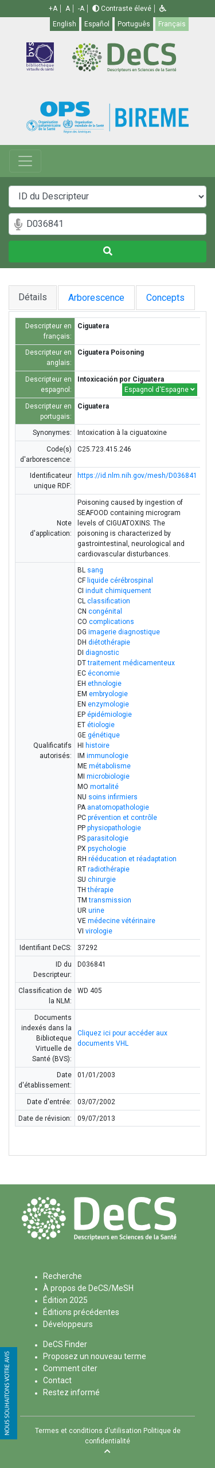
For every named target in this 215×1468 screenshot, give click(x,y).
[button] (163, 9)
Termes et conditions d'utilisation (88, 1431)
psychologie (107, 849)
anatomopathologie (118, 807)
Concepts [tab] (171, 297)
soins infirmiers (113, 797)
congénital (105, 611)
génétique (104, 735)
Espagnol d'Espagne (159, 390)
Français (172, 24)
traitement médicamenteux (131, 663)
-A (81, 9)
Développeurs (68, 1324)
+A (53, 9)
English (64, 24)
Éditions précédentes (81, 1312)
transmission (110, 900)
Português (134, 24)
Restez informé (71, 1392)
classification (108, 601)
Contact (57, 1380)
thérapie (101, 890)
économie (104, 673)
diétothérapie (109, 642)
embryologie (108, 694)
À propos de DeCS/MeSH (88, 1288)
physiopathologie (114, 828)
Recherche (62, 1276)
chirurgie (102, 880)
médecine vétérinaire (121, 921)
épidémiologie (109, 715)
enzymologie (108, 704)
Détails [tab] (32, 297)
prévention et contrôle (122, 818)
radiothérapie (109, 869)
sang (95, 570)
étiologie (101, 725)
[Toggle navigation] (25, 161)
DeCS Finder (65, 1344)
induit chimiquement (118, 591)
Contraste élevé (121, 9)
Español (97, 24)
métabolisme (110, 766)
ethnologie (105, 684)
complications (111, 622)
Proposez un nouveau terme (94, 1356)
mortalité (104, 787)
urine (96, 910)
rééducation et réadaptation (132, 859)
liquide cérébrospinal (120, 580)
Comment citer (70, 1368)
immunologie (107, 756)
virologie (98, 931)
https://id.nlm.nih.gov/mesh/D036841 (137, 476)
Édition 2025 (65, 1300)
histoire (97, 745)
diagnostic (102, 653)
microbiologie (108, 776)
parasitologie (107, 838)
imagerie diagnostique (124, 632)
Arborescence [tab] (97, 297)
